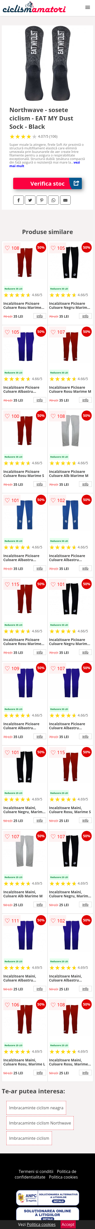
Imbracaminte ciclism (29, 1138)
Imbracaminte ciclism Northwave (40, 1123)
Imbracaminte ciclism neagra (36, 1108)
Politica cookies (63, 1177)
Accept (68, 1224)
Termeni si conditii (36, 1171)
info (40, 316)
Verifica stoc (56, 183)
